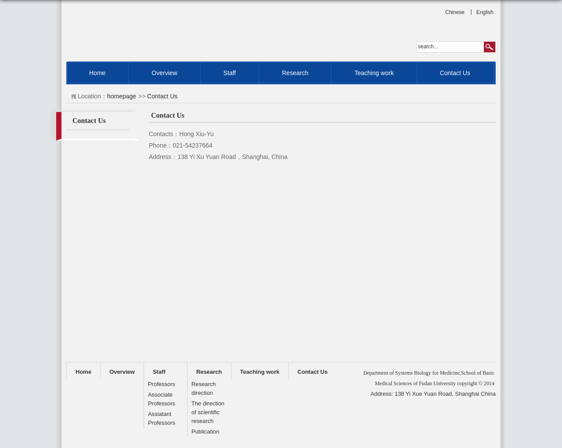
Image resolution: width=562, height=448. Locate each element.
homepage (121, 96)
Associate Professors (161, 399)
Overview (164, 72)
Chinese (455, 12)
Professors (161, 384)
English (485, 12)
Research (295, 72)
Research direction (203, 388)
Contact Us (455, 72)
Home (97, 72)
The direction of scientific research (207, 412)
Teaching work (374, 72)
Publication (205, 431)
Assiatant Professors (161, 418)
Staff (229, 72)
